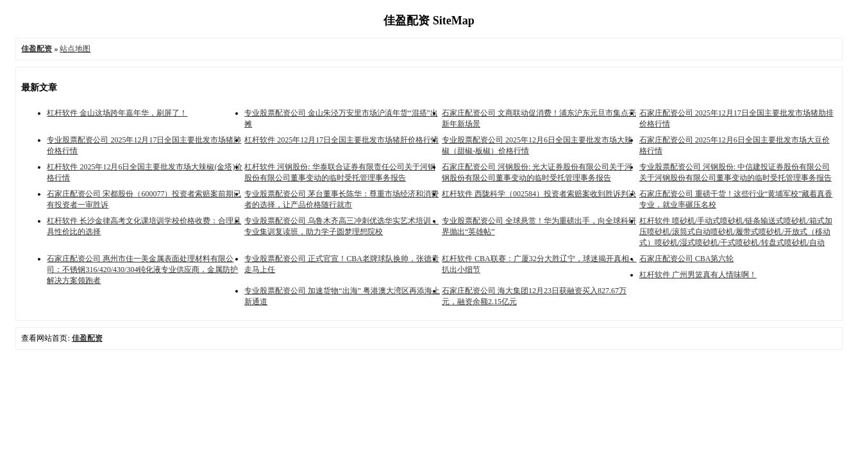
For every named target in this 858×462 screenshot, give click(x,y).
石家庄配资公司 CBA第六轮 (686, 258)
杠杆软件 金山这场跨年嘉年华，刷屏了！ (117, 112)
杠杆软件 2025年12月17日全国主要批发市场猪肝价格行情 (341, 139)
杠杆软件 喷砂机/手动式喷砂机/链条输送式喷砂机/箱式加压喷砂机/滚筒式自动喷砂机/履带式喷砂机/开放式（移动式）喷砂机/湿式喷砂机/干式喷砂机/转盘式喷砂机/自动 (735, 231)
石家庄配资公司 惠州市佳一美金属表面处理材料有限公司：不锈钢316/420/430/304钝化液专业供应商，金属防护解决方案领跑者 (142, 269)
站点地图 (75, 48)
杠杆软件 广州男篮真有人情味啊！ (698, 274)
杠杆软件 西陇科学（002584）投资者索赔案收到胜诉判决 (539, 193)
